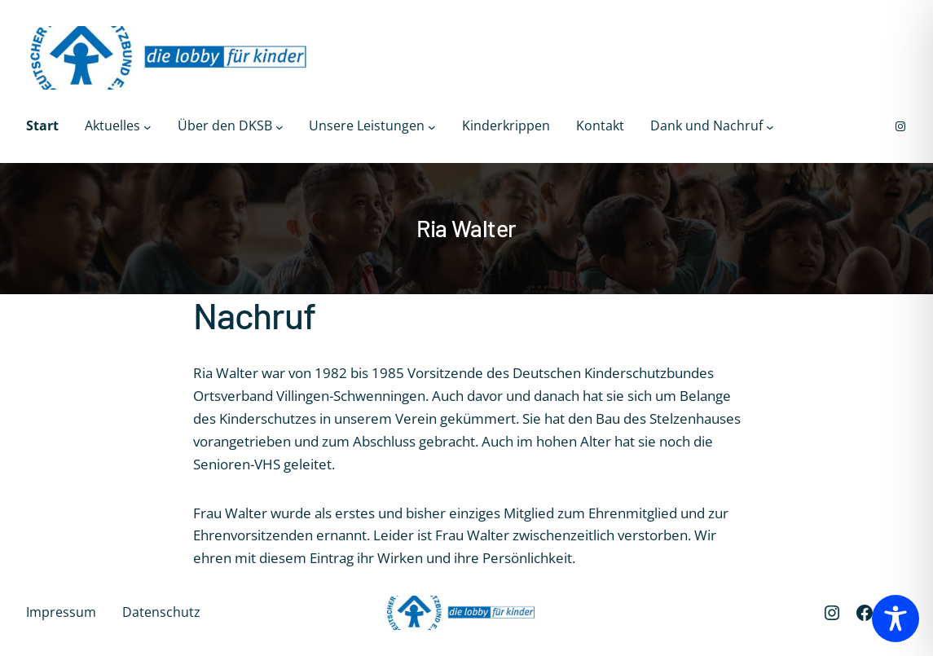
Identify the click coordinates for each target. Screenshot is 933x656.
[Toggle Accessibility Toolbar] (895, 618)
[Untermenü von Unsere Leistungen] (432, 126)
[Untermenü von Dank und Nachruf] (770, 126)
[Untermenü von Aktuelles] (147, 126)
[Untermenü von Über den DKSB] (279, 126)
